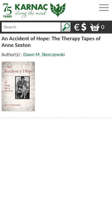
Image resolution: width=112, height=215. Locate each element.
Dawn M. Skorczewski (44, 54)
